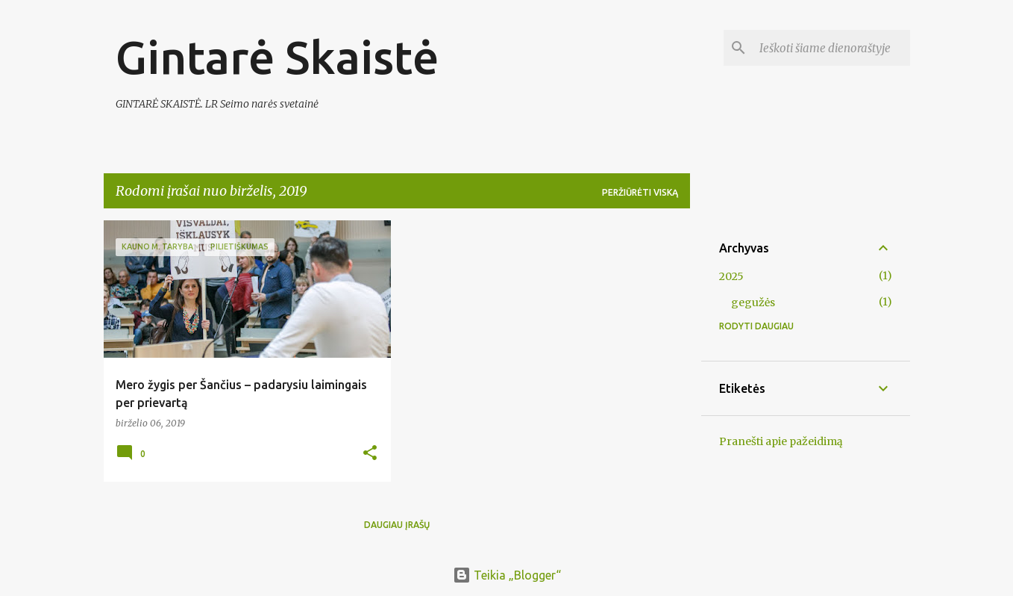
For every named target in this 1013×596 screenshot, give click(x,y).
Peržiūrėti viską (640, 192)
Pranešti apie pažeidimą (781, 441)
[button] (370, 454)
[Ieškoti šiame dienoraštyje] (831, 48)
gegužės (753, 302)
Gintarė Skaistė (277, 57)
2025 (731, 276)
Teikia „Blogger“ (507, 575)
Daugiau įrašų (397, 525)
